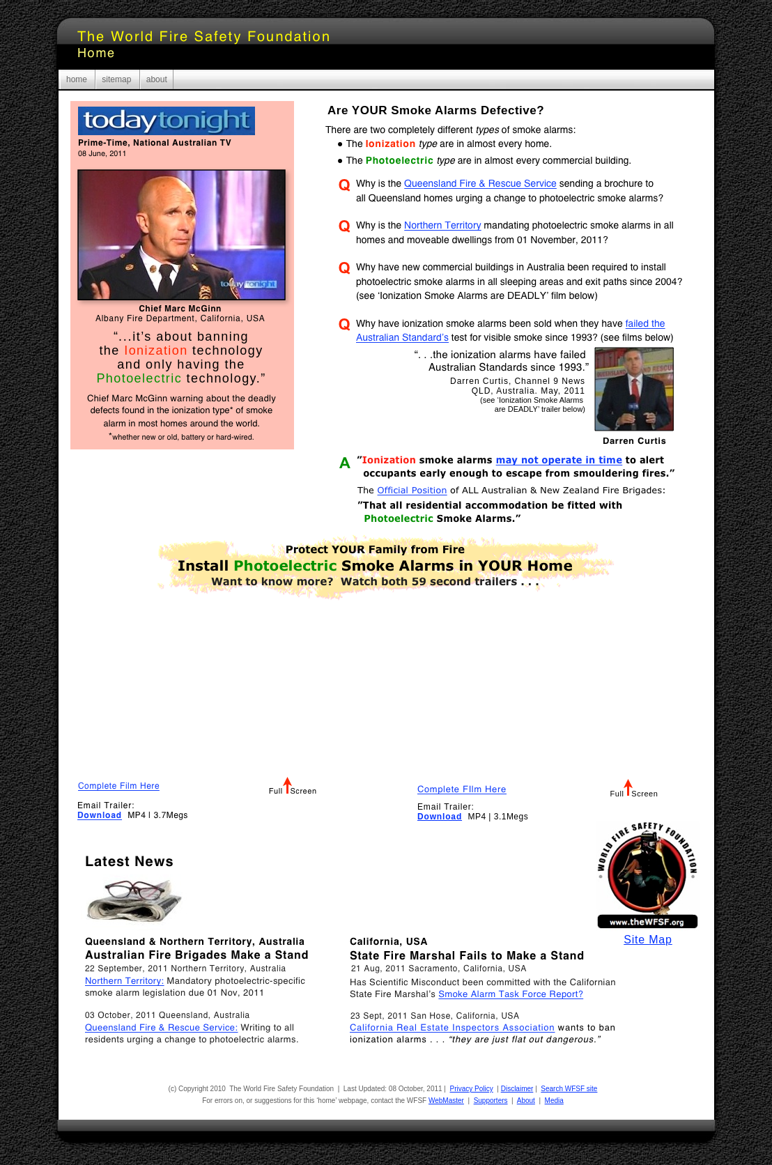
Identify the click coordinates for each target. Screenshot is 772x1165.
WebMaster (446, 1100)
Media (554, 1100)
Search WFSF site (569, 1089)
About (526, 1100)
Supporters (491, 1100)
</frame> (556, 700)
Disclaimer (517, 1089)
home (77, 79)
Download (439, 816)
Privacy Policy (471, 1089)
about (156, 79)
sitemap (117, 79)
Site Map (648, 940)
